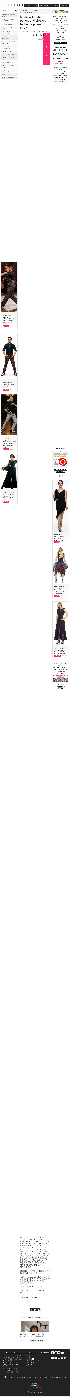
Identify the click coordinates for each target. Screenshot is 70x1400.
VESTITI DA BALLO (15, 5)
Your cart (44, 6)
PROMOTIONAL (7, 75)
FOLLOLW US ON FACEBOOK (60, 471)
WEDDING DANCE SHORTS (28, 12)
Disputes (29, 1366)
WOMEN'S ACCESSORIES (8, 32)
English (33, 1392)
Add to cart (46, 49)
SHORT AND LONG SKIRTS (9, 42)
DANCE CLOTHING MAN (8, 58)
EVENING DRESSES (8, 78)
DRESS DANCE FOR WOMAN (28, 10)
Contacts (64, 6)
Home (28, 1355)
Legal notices (30, 1362)
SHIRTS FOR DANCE (9, 54)
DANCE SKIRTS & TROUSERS (8, 37)
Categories (29, 1357)
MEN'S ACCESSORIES (8, 71)
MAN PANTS (7, 62)
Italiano (40, 1392)
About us (55, 6)
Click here (60, 684)
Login (35, 6)
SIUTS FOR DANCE (9, 51)
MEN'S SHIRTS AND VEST (9, 66)
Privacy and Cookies (32, 1360)
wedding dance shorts (36, 1336)
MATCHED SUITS (8, 24)
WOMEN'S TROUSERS (6, 47)
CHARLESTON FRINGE (7, 28)
